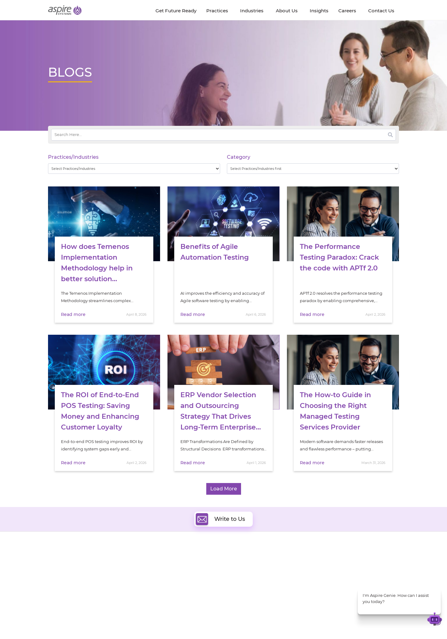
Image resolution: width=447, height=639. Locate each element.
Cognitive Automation (178, 587)
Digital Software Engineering (184, 559)
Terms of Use (231, 623)
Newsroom (59, 574)
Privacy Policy (261, 623)
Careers (55, 567)
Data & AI (165, 573)
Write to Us (220, 519)
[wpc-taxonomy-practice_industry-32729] (134, 168)
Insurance (328, 574)
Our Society (59, 581)
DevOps (240, 566)
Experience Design (250, 587)
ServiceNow (168, 601)
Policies (105, 581)
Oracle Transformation (254, 594)
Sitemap (287, 623)
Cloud (238, 559)
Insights (106, 560)
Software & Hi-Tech (337, 559)
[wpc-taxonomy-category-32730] (313, 168)
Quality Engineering (176, 566)
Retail (324, 582)
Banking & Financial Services (346, 567)
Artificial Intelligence (177, 580)
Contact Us (318, 623)
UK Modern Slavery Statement (185, 623)
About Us (57, 560)
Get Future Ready (115, 567)
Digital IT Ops (169, 594)
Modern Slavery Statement (125, 623)
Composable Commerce (256, 580)
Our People (109, 574)
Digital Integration (250, 573)
